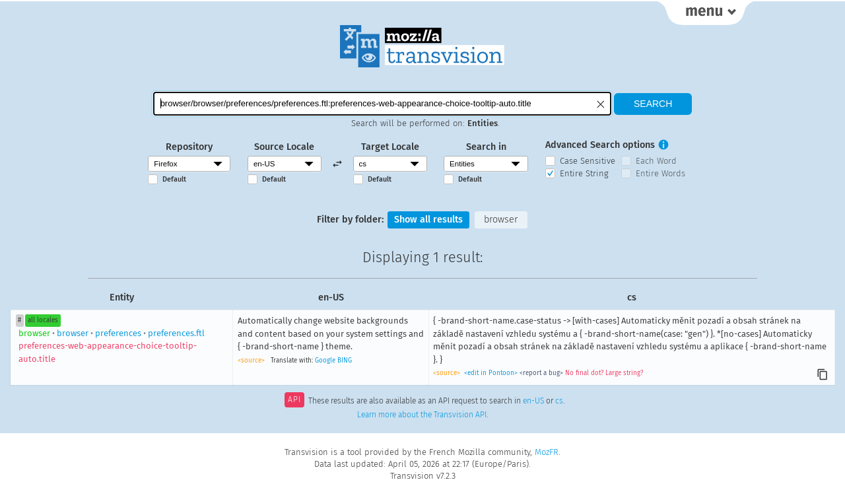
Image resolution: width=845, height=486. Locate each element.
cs (559, 400)
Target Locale (390, 147)
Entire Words (660, 173)
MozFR (546, 452)
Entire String (584, 173)
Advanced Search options (600, 145)
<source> (251, 360)
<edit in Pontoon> (491, 373)
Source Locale (284, 147)
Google (325, 360)
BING (344, 360)
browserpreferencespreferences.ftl (111, 346)
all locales (43, 320)
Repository (189, 147)
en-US (533, 400)
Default (174, 179)
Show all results (428, 219)
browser (501, 219)
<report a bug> (541, 373)
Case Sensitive (587, 161)
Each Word (656, 161)
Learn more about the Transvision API (422, 414)
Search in (486, 147)
